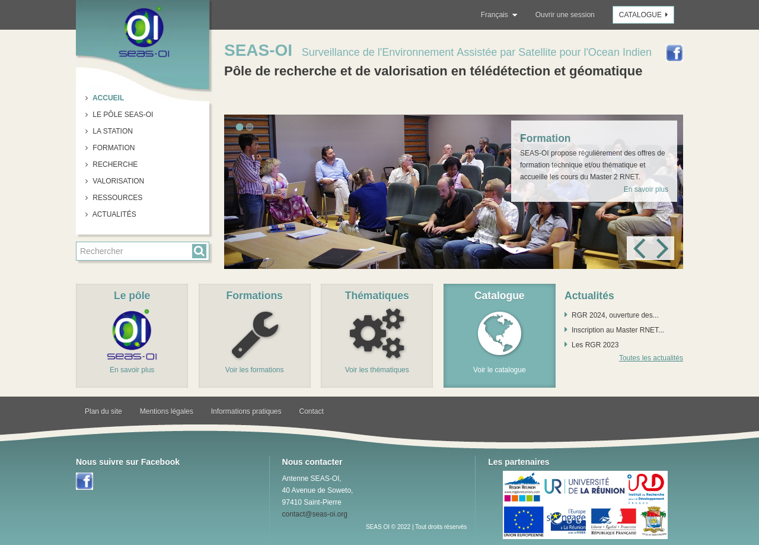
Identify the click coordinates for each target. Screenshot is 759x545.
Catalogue (645, 15)
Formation (113, 148)
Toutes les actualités (651, 358)
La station (112, 131)
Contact (311, 411)
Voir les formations (254, 370)
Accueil (107, 98)
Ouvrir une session (565, 15)
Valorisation (117, 181)
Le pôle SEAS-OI (122, 114)
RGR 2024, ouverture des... (615, 315)
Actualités (113, 214)
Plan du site (103, 411)
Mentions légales (166, 411)
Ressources (116, 198)
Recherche (114, 164)
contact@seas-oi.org (314, 514)
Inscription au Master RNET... (618, 330)
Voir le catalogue (499, 370)
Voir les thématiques (377, 370)
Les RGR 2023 (595, 345)
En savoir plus (646, 189)
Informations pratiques (246, 411)
